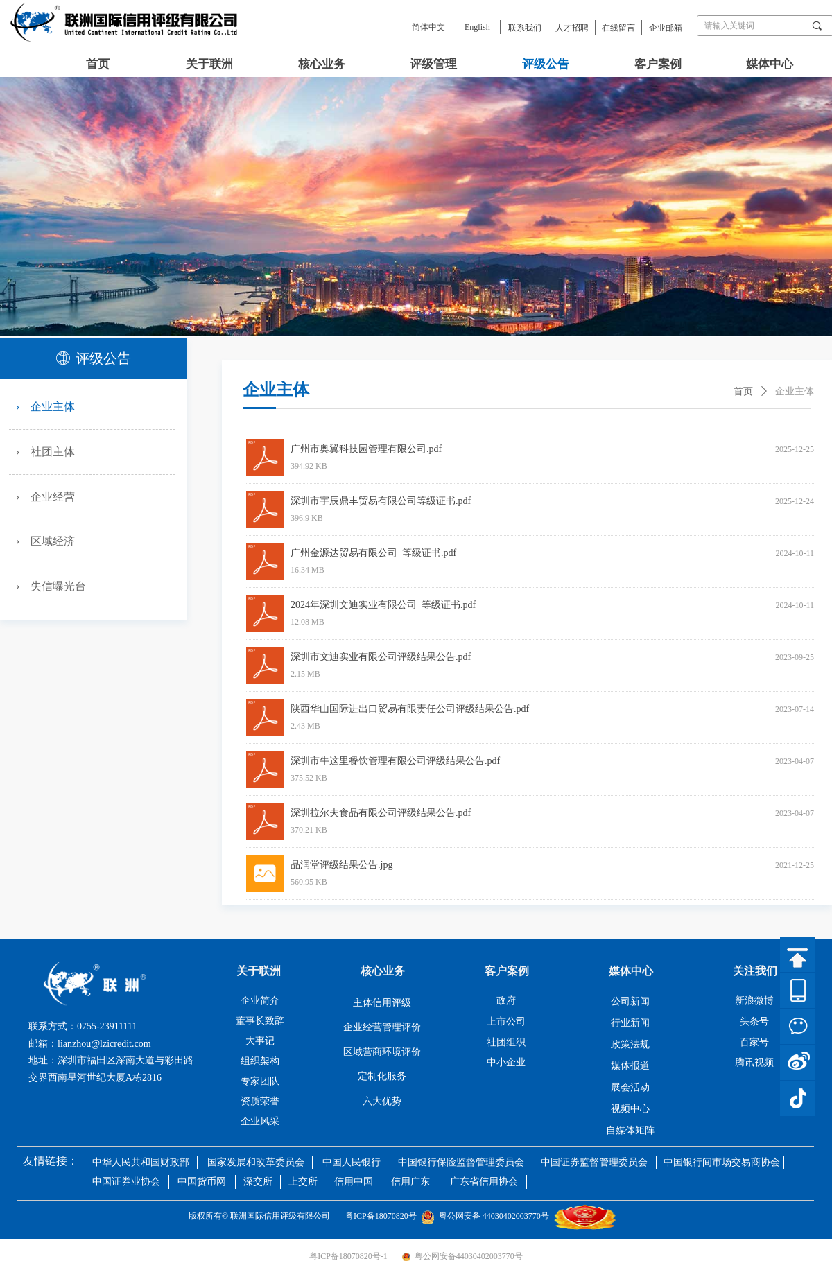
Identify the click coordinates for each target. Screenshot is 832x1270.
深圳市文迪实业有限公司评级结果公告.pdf (381, 657)
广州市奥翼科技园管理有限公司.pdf (366, 449)
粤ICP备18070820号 (383, 1216)
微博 (797, 1062)
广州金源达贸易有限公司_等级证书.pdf (373, 553)
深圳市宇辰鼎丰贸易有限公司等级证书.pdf (381, 501)
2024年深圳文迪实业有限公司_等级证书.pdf (383, 605)
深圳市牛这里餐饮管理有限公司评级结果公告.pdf (395, 761)
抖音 (797, 1098)
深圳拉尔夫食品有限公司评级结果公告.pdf (381, 813)
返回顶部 (797, 954)
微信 (797, 1026)
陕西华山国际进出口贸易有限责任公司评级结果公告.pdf (410, 709)
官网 (797, 990)
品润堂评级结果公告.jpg (341, 865)
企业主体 (794, 391)
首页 (743, 391)
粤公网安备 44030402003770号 (487, 1216)
